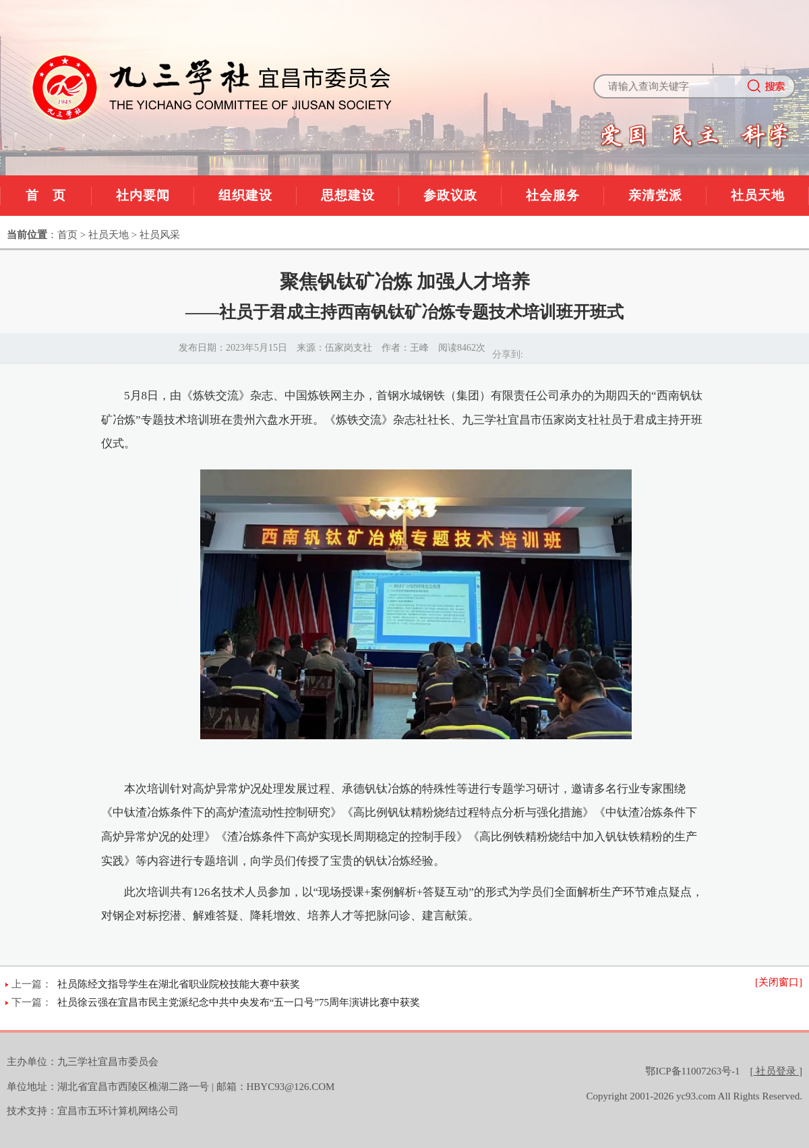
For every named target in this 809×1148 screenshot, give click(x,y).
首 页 (46, 195)
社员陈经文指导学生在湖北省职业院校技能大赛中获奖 (178, 984)
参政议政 (450, 195)
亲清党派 (655, 195)
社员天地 (758, 195)
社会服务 (553, 195)
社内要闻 (143, 195)
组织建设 (245, 195)
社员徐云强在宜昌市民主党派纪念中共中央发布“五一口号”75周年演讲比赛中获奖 (238, 1002)
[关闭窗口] (778, 982)
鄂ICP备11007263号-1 (692, 1071)
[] (776, 1071)
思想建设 (348, 195)
